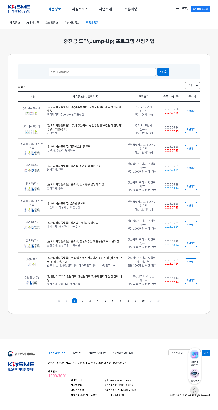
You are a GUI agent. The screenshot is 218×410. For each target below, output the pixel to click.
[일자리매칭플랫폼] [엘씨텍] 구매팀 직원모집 (72, 222)
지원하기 (191, 111)
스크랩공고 (52, 23)
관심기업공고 (73, 23)
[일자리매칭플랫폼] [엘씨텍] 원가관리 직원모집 (74, 166)
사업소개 (108, 8)
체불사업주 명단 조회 (126, 353)
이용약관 (77, 353)
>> (163, 300)
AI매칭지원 (33, 23)
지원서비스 (82, 8)
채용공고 (15, 23)
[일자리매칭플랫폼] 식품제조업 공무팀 (69, 146)
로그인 (180, 8)
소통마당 (133, 8)
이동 (206, 353)
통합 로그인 (202, 9)
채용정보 (57, 8)
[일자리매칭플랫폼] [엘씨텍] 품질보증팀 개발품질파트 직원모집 (83, 241)
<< (53, 300)
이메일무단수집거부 (99, 353)
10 (146, 301)
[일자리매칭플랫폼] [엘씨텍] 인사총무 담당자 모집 (75, 184)
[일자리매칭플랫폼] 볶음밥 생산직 (66, 203)
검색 (163, 71)
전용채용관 (94, 23)
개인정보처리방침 (57, 353)
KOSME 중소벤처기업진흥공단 (20, 8)
